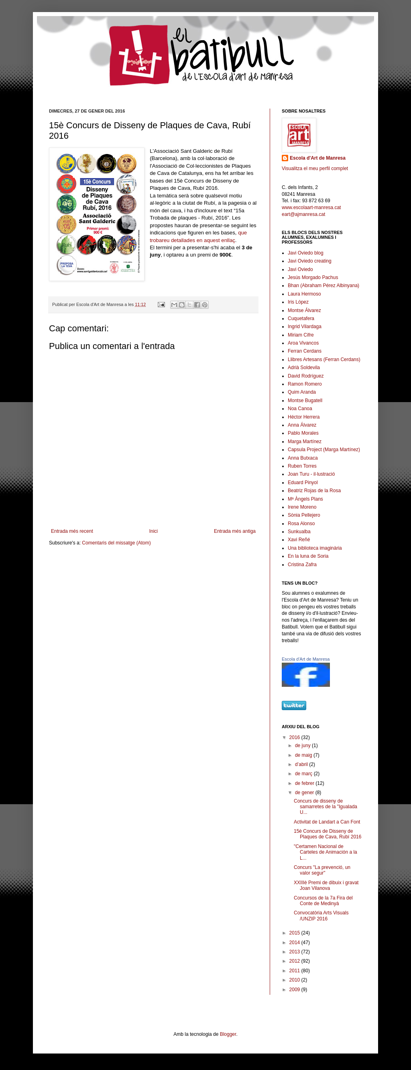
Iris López (298, 302)
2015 (295, 933)
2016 (295, 737)
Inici (153, 531)
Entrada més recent (72, 531)
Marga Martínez (304, 441)
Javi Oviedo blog (306, 253)
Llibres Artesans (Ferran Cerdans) (324, 359)
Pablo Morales (303, 433)
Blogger (228, 1034)
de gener (305, 792)
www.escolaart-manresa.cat (311, 207)
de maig (304, 755)
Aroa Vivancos (303, 343)
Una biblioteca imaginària (315, 548)
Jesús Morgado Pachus (313, 277)
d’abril (302, 764)
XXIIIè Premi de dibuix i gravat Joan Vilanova (326, 885)
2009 (295, 989)
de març (304, 773)
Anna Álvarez (302, 425)
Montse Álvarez (304, 310)
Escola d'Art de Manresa (318, 158)
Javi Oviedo (300, 269)
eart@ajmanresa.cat (303, 214)
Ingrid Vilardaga (304, 326)
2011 (295, 970)
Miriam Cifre (301, 335)
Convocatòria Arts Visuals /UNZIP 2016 (321, 915)
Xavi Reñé (299, 539)
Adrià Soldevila (304, 367)
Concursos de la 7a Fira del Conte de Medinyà (323, 900)
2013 (295, 952)
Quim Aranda (302, 392)
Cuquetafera (301, 318)
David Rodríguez (306, 376)
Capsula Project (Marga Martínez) (324, 449)
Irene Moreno (302, 507)
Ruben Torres (302, 466)
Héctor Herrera (303, 417)
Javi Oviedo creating (310, 261)
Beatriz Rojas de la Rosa (314, 490)
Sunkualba (299, 531)
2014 (295, 942)
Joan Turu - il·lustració (311, 474)
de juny (303, 745)
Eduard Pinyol (303, 482)
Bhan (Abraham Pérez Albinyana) (323, 285)
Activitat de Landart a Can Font (327, 822)
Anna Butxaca (303, 458)
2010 (295, 980)
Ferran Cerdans (304, 351)
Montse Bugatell (305, 400)
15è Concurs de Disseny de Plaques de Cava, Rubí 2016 (327, 834)
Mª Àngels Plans (305, 499)
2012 (295, 961)
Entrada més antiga (235, 531)
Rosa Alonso (301, 523)
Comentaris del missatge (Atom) (116, 543)
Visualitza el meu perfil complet (315, 168)
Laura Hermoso (304, 294)
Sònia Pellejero (304, 515)
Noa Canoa (300, 408)
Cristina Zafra (302, 564)
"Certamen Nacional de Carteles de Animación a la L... (325, 852)
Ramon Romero (305, 384)
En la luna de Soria (308, 556)
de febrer (305, 783)
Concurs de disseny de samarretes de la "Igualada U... (325, 806)
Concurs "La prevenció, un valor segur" (322, 870)
